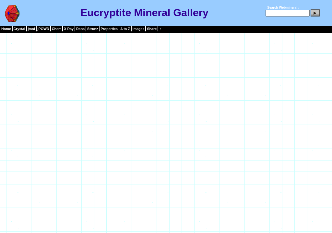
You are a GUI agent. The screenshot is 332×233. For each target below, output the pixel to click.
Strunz (92, 29)
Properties (109, 29)
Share (152, 29)
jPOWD (43, 29)
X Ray (69, 29)
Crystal (19, 29)
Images (139, 29)
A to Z (125, 29)
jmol (31, 29)
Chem (57, 29)
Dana (80, 29)
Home (6, 29)
